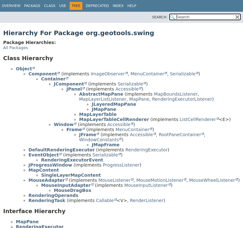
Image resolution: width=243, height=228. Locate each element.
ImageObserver (107, 73)
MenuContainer (147, 73)
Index (118, 6)
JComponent (69, 83)
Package (32, 6)
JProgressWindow (50, 165)
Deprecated (97, 6)
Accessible (127, 89)
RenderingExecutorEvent (72, 159)
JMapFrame (106, 144)
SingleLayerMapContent (71, 175)
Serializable (183, 73)
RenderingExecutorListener (182, 99)
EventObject (43, 154)
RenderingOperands (53, 195)
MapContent (43, 170)
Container (53, 78)
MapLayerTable (97, 114)
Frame (74, 129)
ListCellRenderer (198, 119)
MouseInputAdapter (66, 185)
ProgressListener (121, 165)
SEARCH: (159, 17)
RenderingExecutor (146, 149)
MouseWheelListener (212, 180)
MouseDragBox (72, 190)
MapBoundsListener (176, 94)
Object (24, 68)
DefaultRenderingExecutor (61, 149)
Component (42, 73)
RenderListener (147, 200)
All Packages (15, 47)
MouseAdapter (46, 180)
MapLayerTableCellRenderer (114, 119)
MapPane (139, 99)
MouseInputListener (146, 185)
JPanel (74, 89)
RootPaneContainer (180, 134)
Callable (105, 200)
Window (64, 124)
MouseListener (114, 180)
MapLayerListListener (102, 99)
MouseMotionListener (160, 180)
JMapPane (104, 109)
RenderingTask (46, 200)
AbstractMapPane (101, 94)
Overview (11, 6)
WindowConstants (99, 139)
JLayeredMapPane (114, 104)
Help (132, 6)
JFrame (87, 134)
